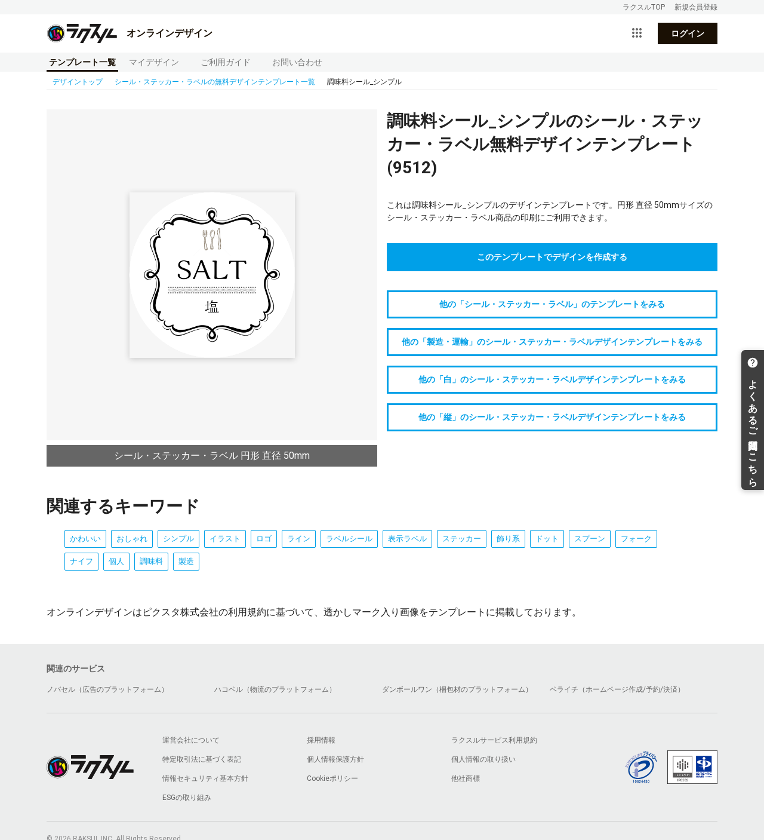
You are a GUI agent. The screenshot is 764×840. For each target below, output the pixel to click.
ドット (547, 538)
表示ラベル (407, 538)
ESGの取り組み (186, 797)
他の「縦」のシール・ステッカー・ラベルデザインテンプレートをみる (552, 417)
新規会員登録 (695, 7)
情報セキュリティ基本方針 (205, 778)
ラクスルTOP (644, 7)
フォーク (636, 538)
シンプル (178, 538)
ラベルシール (349, 538)
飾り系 (508, 538)
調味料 (151, 561)
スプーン (589, 538)
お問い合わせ (297, 62)
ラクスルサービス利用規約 (494, 740)
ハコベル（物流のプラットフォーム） (275, 689)
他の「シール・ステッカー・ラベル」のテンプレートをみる (552, 304)
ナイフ (81, 561)
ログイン (687, 33)
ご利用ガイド (226, 62)
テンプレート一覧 (82, 62)
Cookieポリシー (332, 778)
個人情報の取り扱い (483, 759)
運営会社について (191, 740)
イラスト (225, 538)
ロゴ (264, 538)
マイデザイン (154, 62)
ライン (298, 538)
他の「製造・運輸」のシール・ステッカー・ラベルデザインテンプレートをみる (552, 342)
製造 (186, 561)
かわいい (85, 538)
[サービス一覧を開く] (637, 33)
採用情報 (321, 740)
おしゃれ (131, 538)
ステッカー (461, 538)
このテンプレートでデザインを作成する (552, 257)
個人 (116, 561)
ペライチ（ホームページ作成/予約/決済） (617, 689)
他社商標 (465, 778)
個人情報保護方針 (335, 759)
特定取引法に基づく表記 (201, 759)
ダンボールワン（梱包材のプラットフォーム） (457, 689)
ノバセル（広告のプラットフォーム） (107, 689)
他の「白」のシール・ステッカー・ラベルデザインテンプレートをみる (552, 379)
